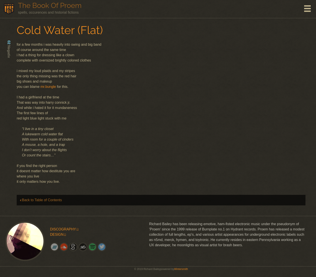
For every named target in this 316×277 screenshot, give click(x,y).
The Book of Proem (50, 5)
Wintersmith (181, 269)
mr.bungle (48, 87)
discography (63, 229)
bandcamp (56, 248)
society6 (84, 248)
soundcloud (65, 248)
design (56, 234)
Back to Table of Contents (42, 200)
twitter (103, 248)
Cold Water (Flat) (60, 30)
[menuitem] (78, 229)
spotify (94, 248)
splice (75, 248)
